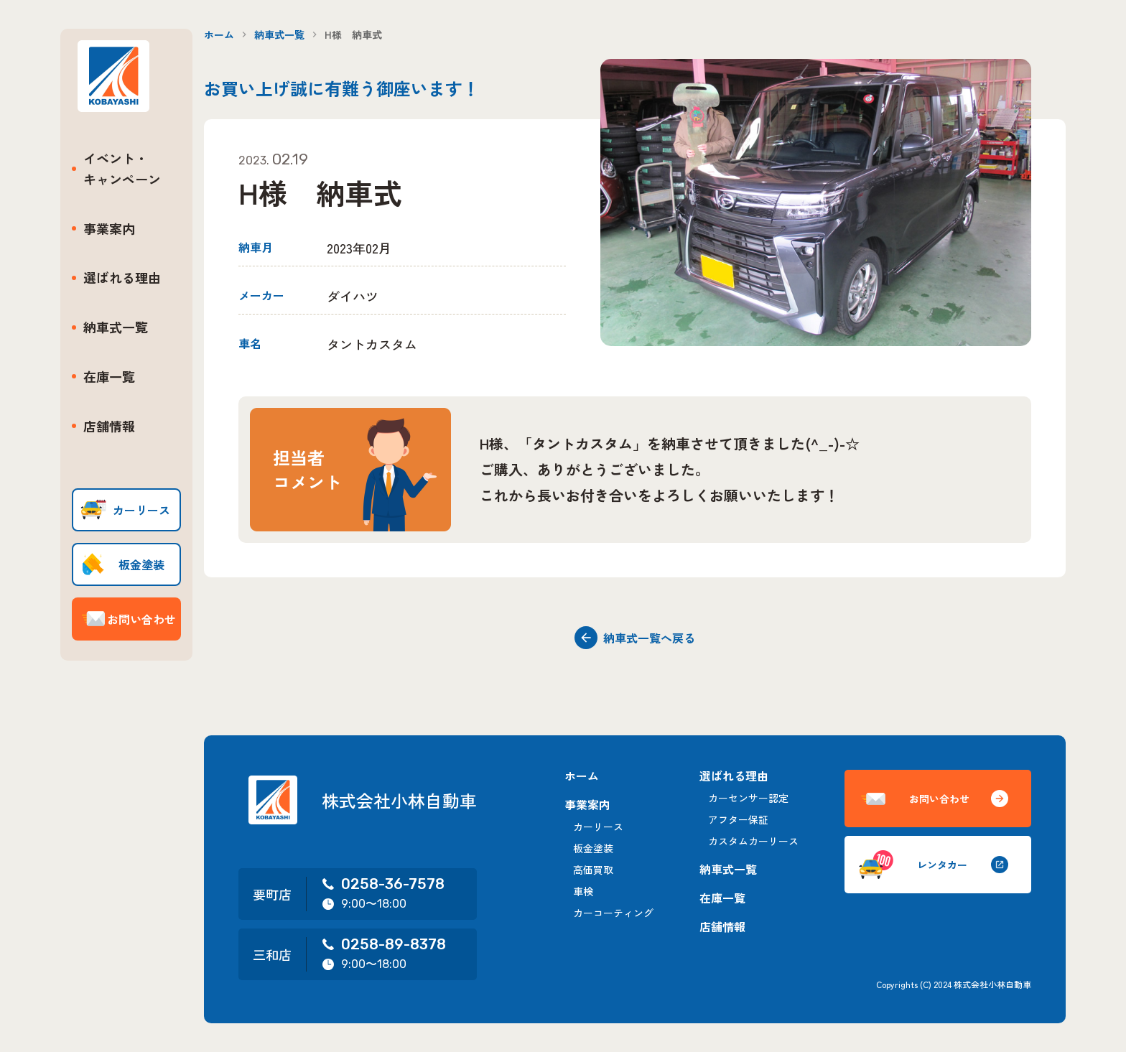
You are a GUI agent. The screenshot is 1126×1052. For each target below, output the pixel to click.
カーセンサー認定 (748, 798)
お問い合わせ (933, 799)
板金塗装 (593, 848)
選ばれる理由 (122, 277)
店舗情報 (109, 425)
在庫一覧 (109, 376)
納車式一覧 (115, 326)
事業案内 (109, 228)
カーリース (598, 826)
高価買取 (593, 869)
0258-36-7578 (383, 884)
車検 (583, 891)
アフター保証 (738, 819)
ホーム (219, 34)
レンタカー (933, 864)
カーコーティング (613, 913)
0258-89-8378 (383, 944)
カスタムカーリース (753, 841)
